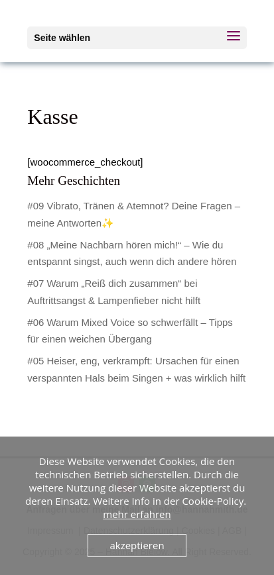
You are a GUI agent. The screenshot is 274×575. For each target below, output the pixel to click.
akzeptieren (136, 545)
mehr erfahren (137, 514)
